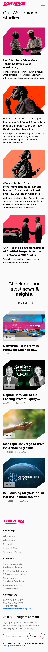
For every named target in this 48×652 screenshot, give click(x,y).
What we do (9, 540)
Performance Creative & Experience (13, 580)
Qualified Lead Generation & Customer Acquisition (15, 572)
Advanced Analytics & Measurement (12, 587)
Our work (7, 544)
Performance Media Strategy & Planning (12, 565)
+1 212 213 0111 (10, 606)
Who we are (9, 536)
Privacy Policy (9, 646)
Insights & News (11, 548)
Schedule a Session (12, 552)
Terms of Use (21, 646)
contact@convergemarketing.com (17, 609)
